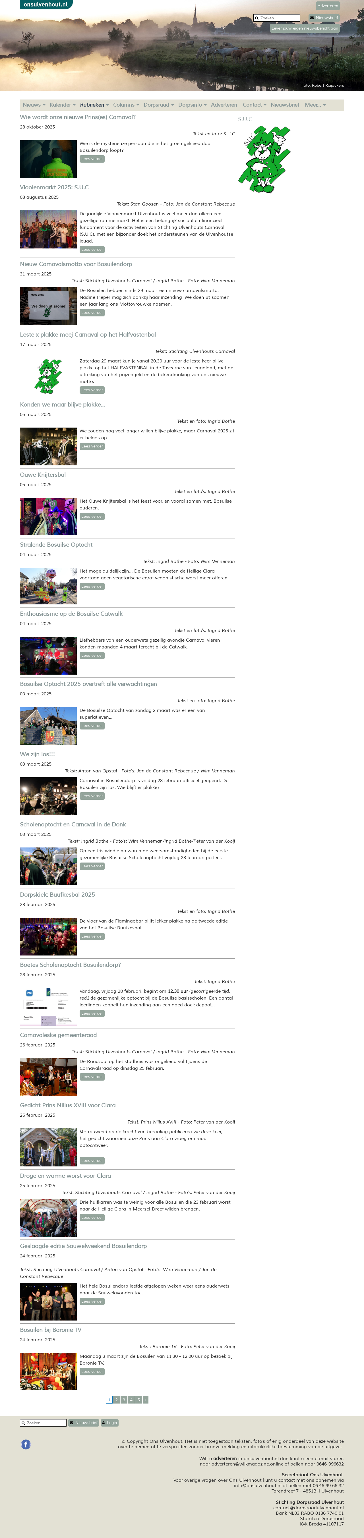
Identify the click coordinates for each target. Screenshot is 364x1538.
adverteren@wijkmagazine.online (248, 1464)
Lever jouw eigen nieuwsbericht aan (305, 28)
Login (109, 1422)
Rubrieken (92, 105)
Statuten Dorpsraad (322, 1519)
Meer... (313, 105)
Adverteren (224, 105)
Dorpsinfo (190, 105)
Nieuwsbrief (324, 17)
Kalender (60, 105)
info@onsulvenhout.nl (258, 1486)
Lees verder (92, 158)
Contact (252, 105)
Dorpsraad (156, 105)
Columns (124, 105)
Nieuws (32, 105)
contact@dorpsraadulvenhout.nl (308, 1508)
